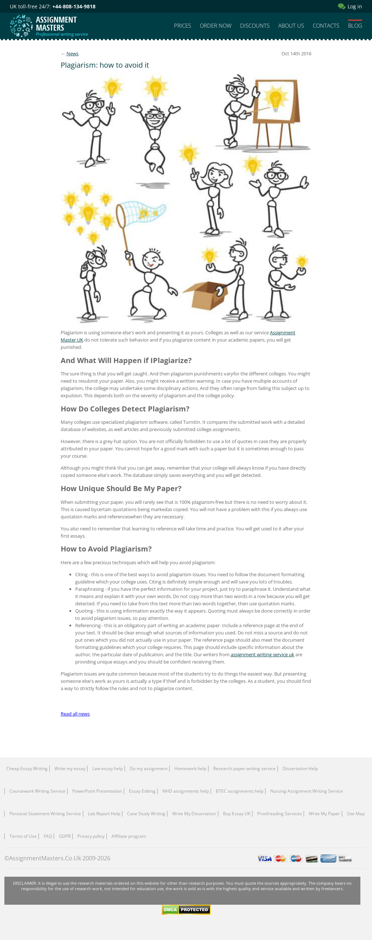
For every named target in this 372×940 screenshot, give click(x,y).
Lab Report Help (104, 813)
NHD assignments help (185, 791)
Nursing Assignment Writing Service (306, 791)
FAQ (48, 836)
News (72, 53)
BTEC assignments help (239, 791)
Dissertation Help (300, 768)
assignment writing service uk (262, 654)
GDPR (64, 836)
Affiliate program (129, 836)
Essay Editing (142, 791)
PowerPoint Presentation (97, 791)
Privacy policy (91, 836)
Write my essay (69, 768)
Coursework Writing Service (37, 791)
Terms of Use (23, 836)
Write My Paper (324, 813)
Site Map (356, 813)
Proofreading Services (279, 813)
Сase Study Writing (146, 813)
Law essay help (107, 768)
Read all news (75, 713)
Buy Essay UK (236, 813)
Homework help (190, 768)
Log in (355, 6)
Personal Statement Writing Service (45, 813)
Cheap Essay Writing (27, 768)
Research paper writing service (244, 768)
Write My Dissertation (194, 813)
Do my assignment (148, 768)
